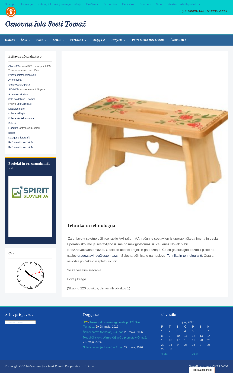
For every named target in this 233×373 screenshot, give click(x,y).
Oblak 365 (14, 66)
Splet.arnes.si (24, 103)
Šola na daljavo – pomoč (21, 99)
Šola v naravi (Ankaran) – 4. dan (103, 332)
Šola (24, 40)
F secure (13, 128)
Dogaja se (99, 40)
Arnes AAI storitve (18, 94)
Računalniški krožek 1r (20, 142)
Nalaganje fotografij (19, 137)
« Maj (164, 353)
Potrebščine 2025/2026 (148, 40)
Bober (11, 132)
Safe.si (12, 123)
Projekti (117, 40)
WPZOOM (220, 366)
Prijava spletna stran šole (22, 75)
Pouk (40, 40)
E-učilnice (92, 4)
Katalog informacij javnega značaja (59, 4)
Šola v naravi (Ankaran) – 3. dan (103, 347)
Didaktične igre (16, 108)
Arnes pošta (15, 79)
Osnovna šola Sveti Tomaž (45, 24)
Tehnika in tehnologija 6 (184, 255)
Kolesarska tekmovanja (21, 118)
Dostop (9, 4)
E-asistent (128, 4)
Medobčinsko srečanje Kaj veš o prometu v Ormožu (115, 337)
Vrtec (159, 4)
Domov (10, 40)
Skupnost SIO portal (19, 84)
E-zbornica (110, 4)
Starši (57, 40)
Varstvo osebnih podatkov (184, 4)
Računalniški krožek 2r (20, 147)
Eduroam (145, 4)
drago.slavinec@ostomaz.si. (98, 255)
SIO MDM (14, 89)
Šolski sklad (178, 40)
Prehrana (77, 40)
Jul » (195, 353)
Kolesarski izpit (16, 113)
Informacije (26, 4)
